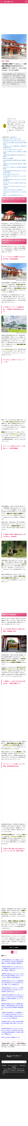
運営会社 (4, 1065)
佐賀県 (7, 61)
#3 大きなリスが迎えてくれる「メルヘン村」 (13, 149)
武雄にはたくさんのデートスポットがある (12, 138)
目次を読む (13, 137)
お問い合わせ (23, 1065)
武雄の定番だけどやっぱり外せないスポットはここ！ (14, 140)
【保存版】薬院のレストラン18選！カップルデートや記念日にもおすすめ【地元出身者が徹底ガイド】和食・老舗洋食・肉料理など (12, 961)
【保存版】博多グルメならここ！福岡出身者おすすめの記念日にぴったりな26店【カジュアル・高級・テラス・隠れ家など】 (12, 982)
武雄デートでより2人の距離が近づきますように (13, 195)
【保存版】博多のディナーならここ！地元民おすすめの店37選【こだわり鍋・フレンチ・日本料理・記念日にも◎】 (12, 989)
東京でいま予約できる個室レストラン (10, 1037)
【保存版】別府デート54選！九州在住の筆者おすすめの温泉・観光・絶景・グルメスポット (12, 1023)
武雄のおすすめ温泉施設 (8, 158)
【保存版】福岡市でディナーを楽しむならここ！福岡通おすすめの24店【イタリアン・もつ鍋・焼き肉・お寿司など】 (12, 968)
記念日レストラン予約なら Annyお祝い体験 (14, 1070)
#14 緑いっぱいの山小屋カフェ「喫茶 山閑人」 (13, 189)
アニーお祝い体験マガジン (7, 1)
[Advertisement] (14, 18)
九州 (3, 61)
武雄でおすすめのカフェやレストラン (11, 173)
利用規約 (14, 1067)
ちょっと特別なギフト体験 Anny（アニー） (14, 1068)
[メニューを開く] (26, 2)
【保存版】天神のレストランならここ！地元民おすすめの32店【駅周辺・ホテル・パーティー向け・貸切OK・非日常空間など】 (12, 975)
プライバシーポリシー (13, 1065)
